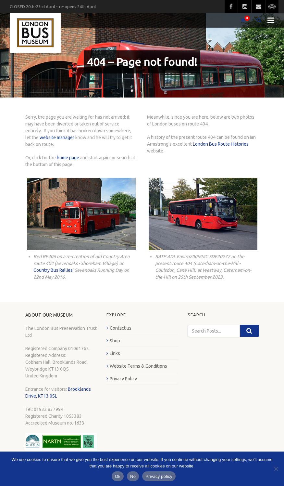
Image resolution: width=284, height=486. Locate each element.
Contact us (120, 328)
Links (115, 353)
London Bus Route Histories (221, 144)
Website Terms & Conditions (138, 366)
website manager (57, 137)
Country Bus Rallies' (53, 270)
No (133, 476)
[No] (276, 469)
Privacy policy (158, 476)
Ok (117, 476)
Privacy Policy (123, 378)
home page (68, 157)
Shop (115, 340)
